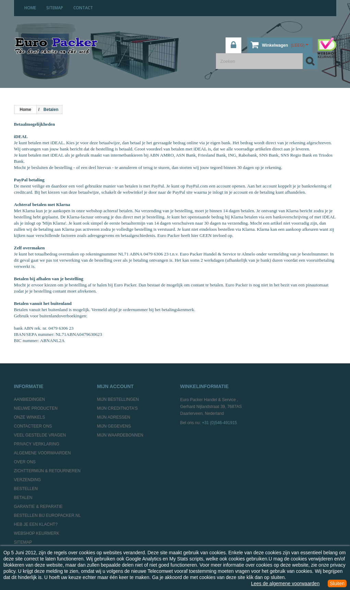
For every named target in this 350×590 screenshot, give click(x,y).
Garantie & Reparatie (38, 506)
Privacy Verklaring (36, 444)
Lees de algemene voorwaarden (285, 583)
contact (83, 8)
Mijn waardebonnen (120, 435)
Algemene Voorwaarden (42, 453)
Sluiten (337, 583)
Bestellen (26, 488)
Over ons (25, 461)
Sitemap (23, 542)
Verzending (27, 479)
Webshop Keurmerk (36, 533)
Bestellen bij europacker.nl (47, 515)
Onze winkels (29, 417)
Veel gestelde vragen (40, 435)
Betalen (23, 497)
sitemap (54, 8)
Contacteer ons (33, 426)
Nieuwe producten (36, 408)
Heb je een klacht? (36, 524)
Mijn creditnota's (117, 408)
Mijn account (115, 386)
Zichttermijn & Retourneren (47, 470)
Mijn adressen (113, 417)
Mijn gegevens (114, 426)
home (30, 8)
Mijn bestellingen (118, 399)
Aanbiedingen (29, 399)
